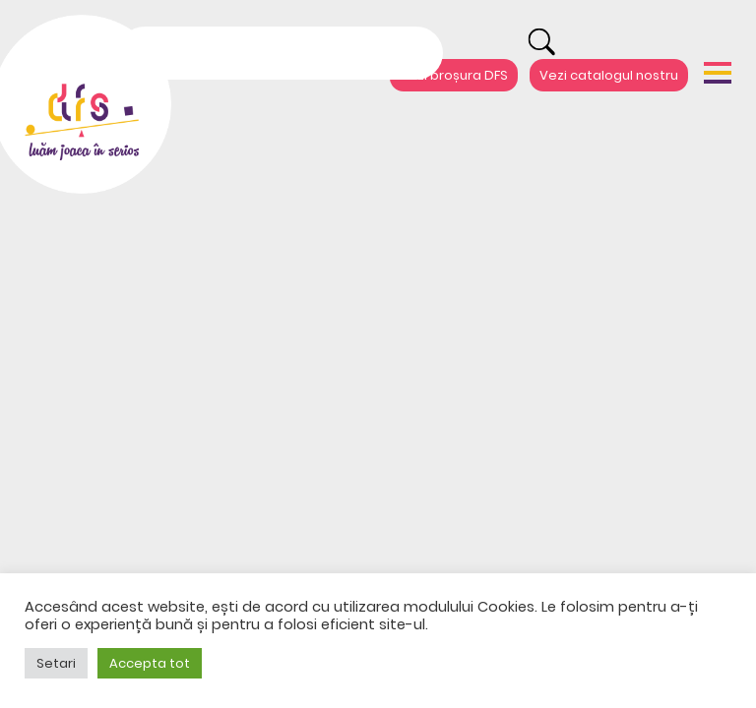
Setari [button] (56, 663)
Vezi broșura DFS (454, 75)
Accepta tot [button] (149, 663)
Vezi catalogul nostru (608, 75)
